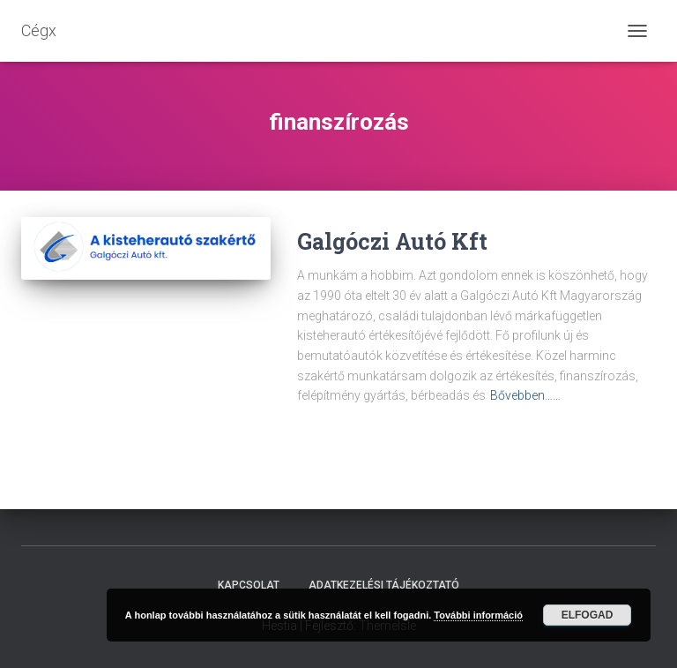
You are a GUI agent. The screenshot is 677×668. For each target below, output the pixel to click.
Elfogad (588, 615)
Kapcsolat (248, 585)
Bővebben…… (525, 395)
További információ (478, 615)
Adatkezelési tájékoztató (384, 585)
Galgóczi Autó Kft (392, 241)
